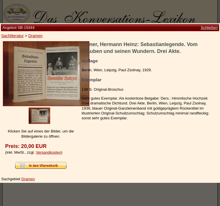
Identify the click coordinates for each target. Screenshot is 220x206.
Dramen (35, 43)
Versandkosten (48, 144)
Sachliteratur (12, 43)
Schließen (209, 35)
